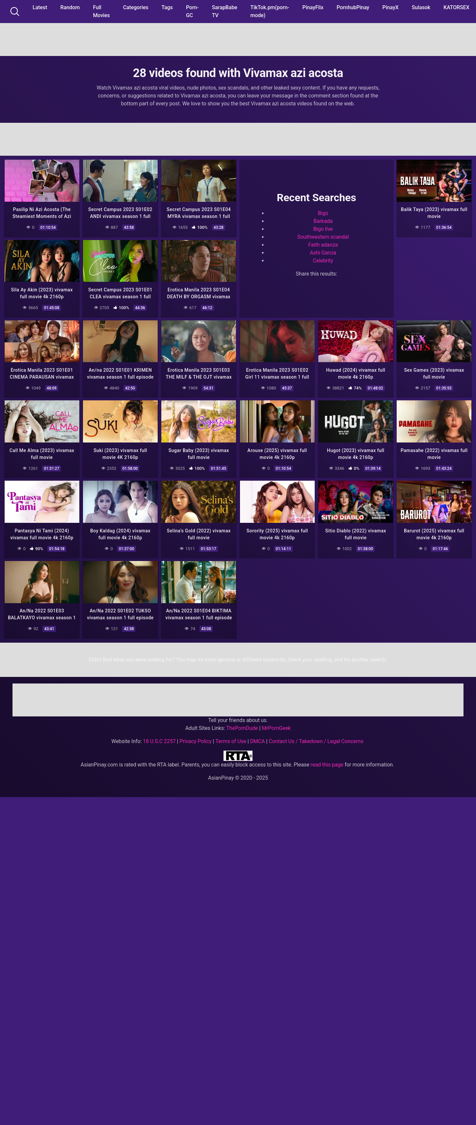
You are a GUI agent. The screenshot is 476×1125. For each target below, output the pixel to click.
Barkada (322, 220)
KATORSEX (456, 7)
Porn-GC (192, 11)
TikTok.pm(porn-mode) (270, 11)
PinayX (391, 7)
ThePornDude (242, 724)
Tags (167, 7)
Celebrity (323, 260)
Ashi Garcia (323, 252)
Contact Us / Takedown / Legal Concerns (316, 738)
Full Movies (101, 11)
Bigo (323, 212)
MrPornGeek (276, 724)
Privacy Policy (195, 738)
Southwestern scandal (323, 236)
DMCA (257, 738)
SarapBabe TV (224, 11)
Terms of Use (230, 738)
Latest (40, 7)
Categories (135, 7)
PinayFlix (313, 7)
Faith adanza (323, 244)
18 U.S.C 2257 (159, 738)
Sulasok (421, 7)
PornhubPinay (352, 7)
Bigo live (323, 228)
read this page (327, 761)
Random (70, 7)
